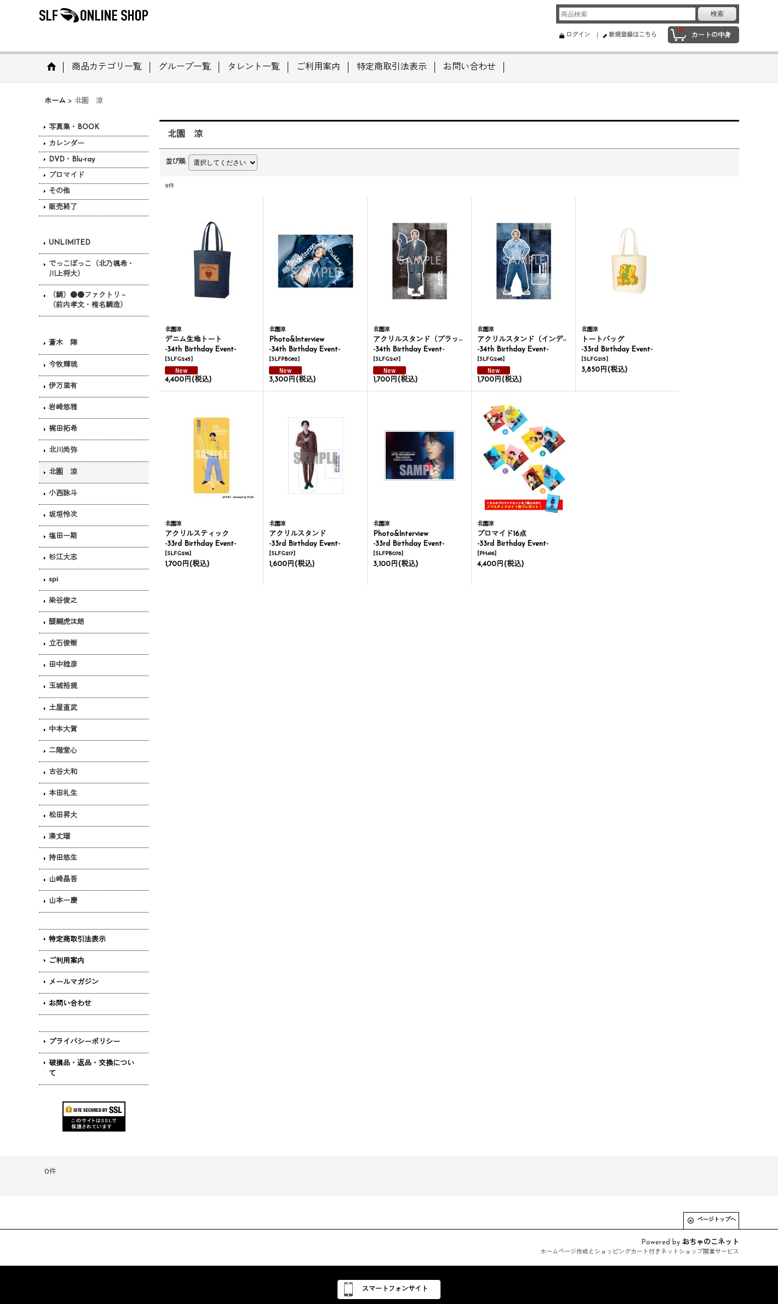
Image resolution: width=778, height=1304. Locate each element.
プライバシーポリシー (84, 1042)
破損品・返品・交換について (91, 1068)
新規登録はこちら (633, 35)
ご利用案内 (66, 961)
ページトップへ (716, 1220)
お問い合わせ (70, 1003)
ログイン (578, 35)
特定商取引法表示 (77, 939)
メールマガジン (74, 982)
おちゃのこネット (710, 1242)
